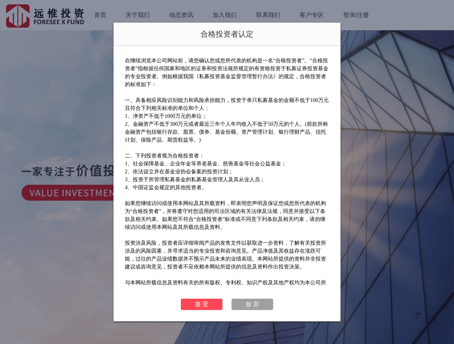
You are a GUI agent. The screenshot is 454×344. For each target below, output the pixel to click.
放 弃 (252, 304)
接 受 (201, 304)
